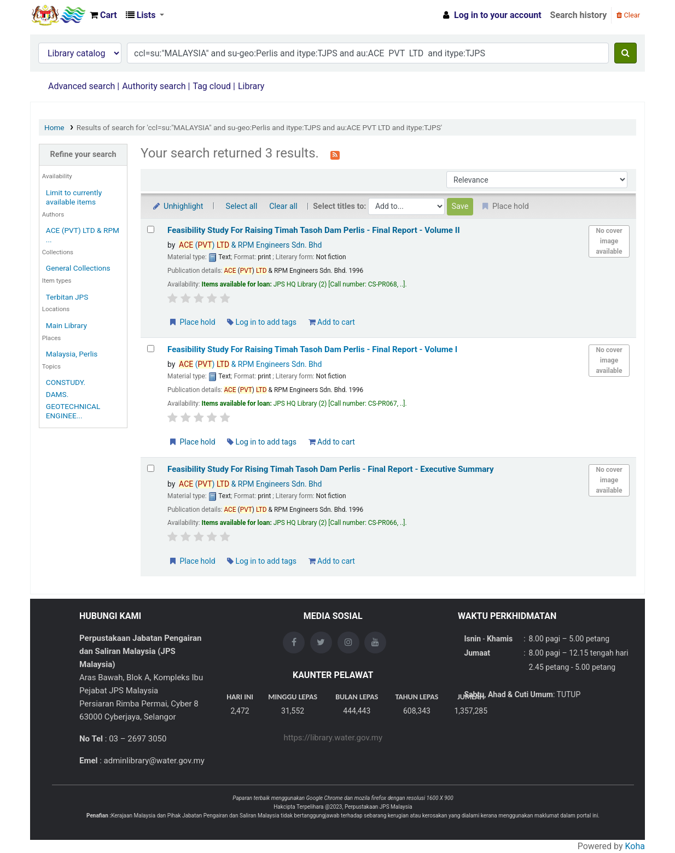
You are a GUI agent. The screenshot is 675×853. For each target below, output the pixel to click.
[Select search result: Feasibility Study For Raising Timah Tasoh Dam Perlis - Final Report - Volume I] (150, 348)
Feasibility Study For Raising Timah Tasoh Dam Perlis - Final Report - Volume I (312, 349)
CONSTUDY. (65, 382)
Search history (578, 15)
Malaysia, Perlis (72, 353)
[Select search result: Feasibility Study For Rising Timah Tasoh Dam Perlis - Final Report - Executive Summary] (150, 468)
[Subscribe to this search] (335, 154)
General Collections (78, 268)
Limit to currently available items (74, 197)
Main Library (66, 325)
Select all (242, 206)
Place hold (192, 322)
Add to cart (332, 322)
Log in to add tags (261, 322)
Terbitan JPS (67, 297)
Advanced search (81, 86)
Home (54, 127)
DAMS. (57, 394)
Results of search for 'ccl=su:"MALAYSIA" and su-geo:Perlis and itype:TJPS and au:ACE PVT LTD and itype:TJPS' (259, 127)
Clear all (283, 206)
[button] (103, 15)
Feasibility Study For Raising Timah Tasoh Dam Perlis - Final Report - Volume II (313, 230)
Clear (628, 15)
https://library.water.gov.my (332, 738)
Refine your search (83, 154)
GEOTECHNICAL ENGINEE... (73, 411)
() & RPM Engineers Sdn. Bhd (250, 245)
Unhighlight (177, 206)
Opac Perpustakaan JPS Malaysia (58, 15)
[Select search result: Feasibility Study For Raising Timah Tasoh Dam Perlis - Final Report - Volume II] (150, 229)
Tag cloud (212, 86)
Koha (635, 846)
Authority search (153, 86)
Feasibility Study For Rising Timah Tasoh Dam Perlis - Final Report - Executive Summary (330, 469)
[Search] (625, 53)
